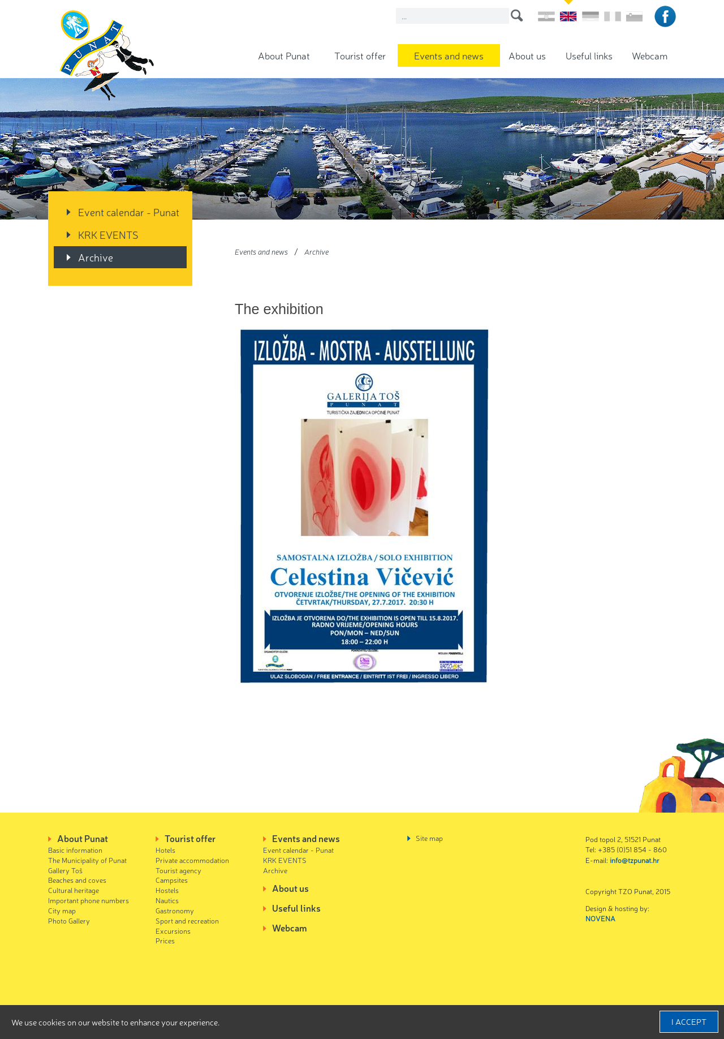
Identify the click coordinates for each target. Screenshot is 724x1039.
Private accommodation (192, 860)
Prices (165, 940)
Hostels (167, 890)
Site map (429, 838)
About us (527, 55)
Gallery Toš (65, 870)
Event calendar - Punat (128, 211)
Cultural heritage (73, 890)
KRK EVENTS (108, 234)
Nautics (167, 900)
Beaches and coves (77, 880)
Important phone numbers (88, 900)
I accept (688, 1021)
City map (62, 910)
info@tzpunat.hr (635, 860)
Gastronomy (175, 910)
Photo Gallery (69, 920)
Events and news (449, 55)
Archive (95, 257)
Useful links (589, 55)
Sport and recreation (187, 920)
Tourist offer (360, 55)
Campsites (172, 880)
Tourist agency (178, 870)
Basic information (75, 850)
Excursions (173, 930)
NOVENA (600, 918)
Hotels (165, 850)
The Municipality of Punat (87, 860)
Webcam (649, 55)
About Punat (284, 55)
